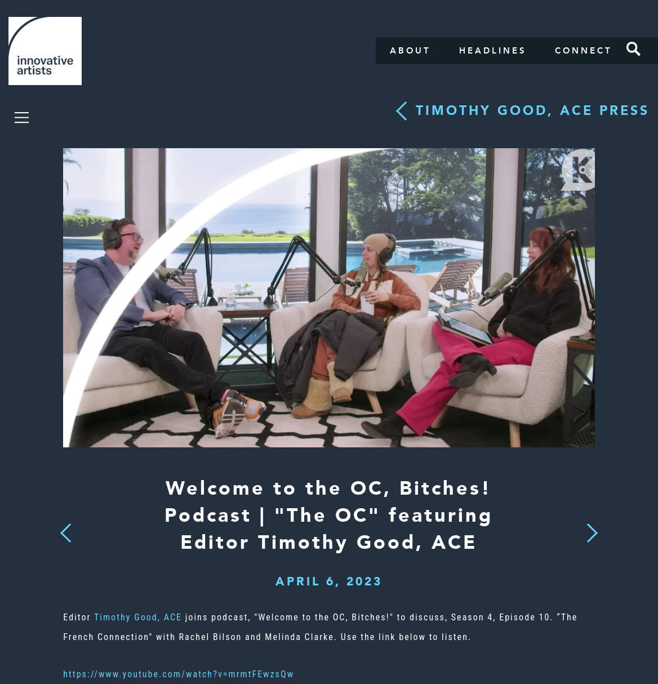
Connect (583, 50)
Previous (66, 529)
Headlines (493, 50)
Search (633, 49)
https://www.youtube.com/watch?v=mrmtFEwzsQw (178, 674)
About (410, 50)
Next (588, 526)
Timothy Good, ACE (138, 617)
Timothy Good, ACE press (533, 110)
